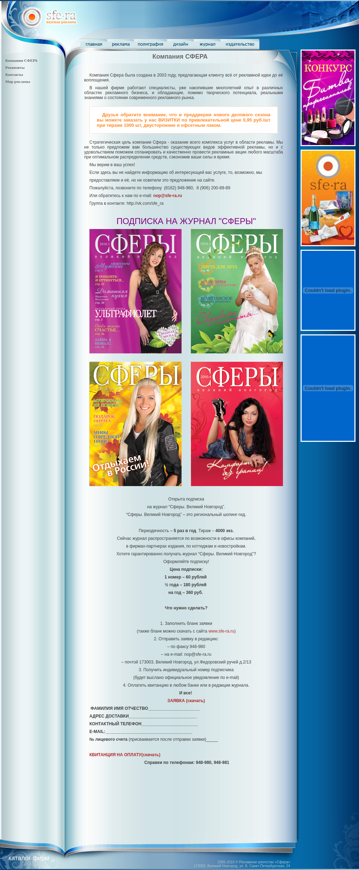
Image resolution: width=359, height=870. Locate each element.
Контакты (14, 74)
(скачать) (186, 700)
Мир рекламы (17, 81)
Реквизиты (15, 67)
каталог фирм (28, 858)
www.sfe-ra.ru (221, 631)
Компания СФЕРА (21, 60)
